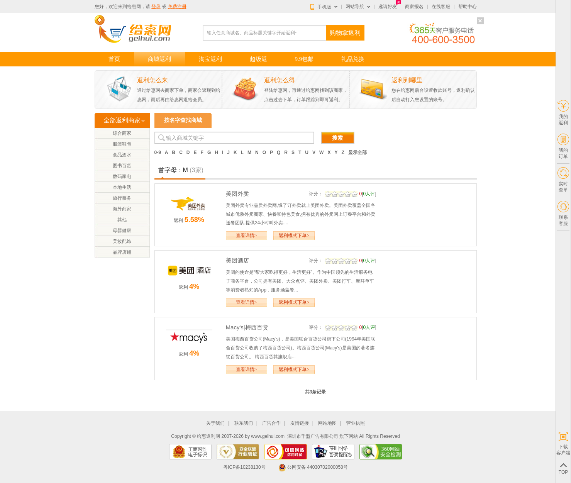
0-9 (157, 152)
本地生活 (122, 187)
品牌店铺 (122, 252)
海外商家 (122, 209)
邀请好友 (387, 6)
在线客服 (441, 6)
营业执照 (355, 423)
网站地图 (327, 423)
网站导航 (355, 6)
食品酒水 (122, 155)
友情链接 (299, 423)
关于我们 (215, 423)
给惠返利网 (208, 436)
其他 (122, 219)
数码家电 (122, 176)
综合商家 (122, 133)
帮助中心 (467, 6)
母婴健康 (122, 230)
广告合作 (271, 423)
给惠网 (134, 6)
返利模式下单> (294, 235)
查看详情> (246, 235)
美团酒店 (237, 260)
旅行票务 (122, 198)
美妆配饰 (122, 241)
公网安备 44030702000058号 (313, 467)
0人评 (369, 194)
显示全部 (357, 152)
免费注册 (177, 6)
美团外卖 (237, 193)
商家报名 (414, 6)
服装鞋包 (122, 144)
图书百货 (122, 165)
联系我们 (243, 423)
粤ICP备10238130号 (244, 467)
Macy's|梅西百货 (247, 327)
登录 (156, 6)
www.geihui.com (268, 436)
